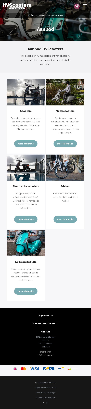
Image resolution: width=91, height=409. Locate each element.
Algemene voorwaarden (45, 387)
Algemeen (43, 315)
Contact (45, 332)
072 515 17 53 (45, 352)
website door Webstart (45, 397)
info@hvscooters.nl (46, 355)
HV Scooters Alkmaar (44, 324)
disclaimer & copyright (45, 392)
